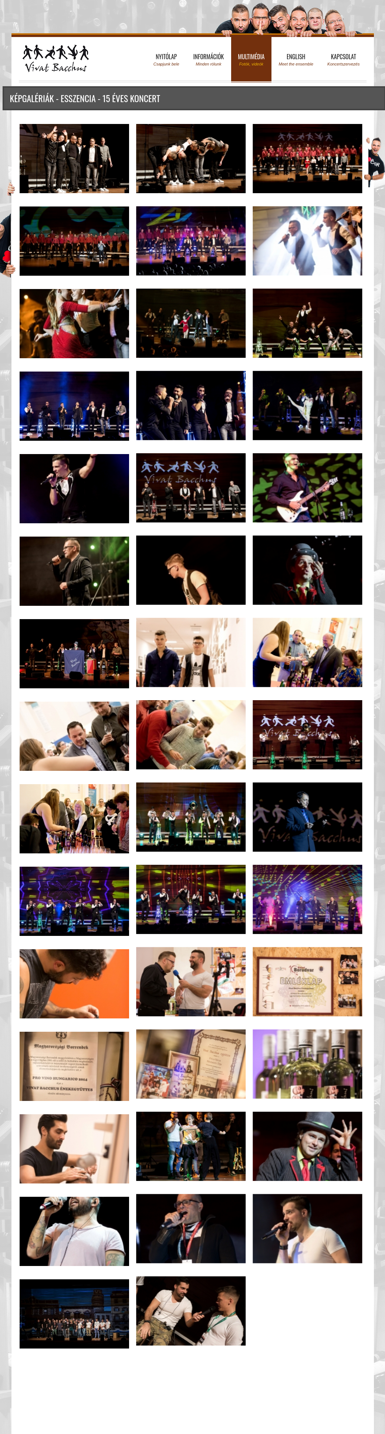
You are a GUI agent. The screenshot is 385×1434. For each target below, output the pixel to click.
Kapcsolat (343, 59)
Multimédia (251, 59)
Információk (208, 59)
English (296, 59)
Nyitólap (166, 59)
